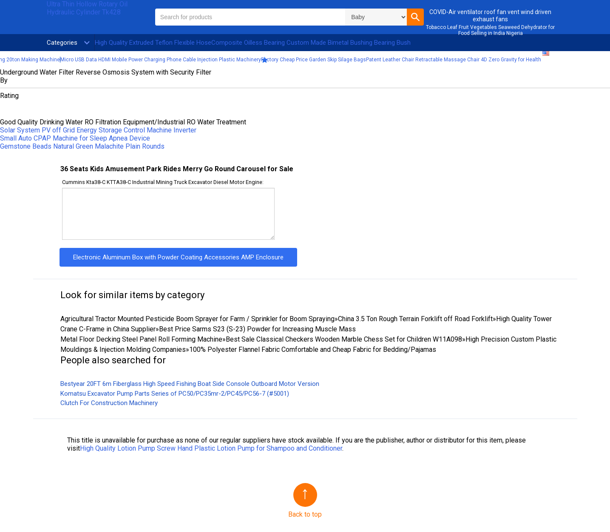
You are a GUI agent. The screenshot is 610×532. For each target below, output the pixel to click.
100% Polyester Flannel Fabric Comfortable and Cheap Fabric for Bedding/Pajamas (312, 349)
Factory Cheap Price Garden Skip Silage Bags (313, 60)
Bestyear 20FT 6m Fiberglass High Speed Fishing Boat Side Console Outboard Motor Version (189, 384)
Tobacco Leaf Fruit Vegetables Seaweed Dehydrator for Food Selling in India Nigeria (490, 30)
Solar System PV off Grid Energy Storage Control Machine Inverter (98, 130)
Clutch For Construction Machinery (109, 403)
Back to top (305, 514)
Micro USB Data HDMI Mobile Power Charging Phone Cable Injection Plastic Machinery (160, 60)
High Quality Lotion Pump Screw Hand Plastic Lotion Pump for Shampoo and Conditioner (211, 448)
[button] (415, 17)
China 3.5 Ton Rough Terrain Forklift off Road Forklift (415, 319)
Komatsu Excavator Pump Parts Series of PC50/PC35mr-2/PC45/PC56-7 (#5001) (174, 393)
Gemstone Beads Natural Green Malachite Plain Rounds (82, 146)
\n (376, 17)
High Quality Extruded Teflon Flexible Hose (153, 42)
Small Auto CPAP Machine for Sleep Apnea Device (75, 138)
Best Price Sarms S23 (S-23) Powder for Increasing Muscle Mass (257, 329)
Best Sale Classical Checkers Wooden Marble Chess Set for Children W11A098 (344, 339)
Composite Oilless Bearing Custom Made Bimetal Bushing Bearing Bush (311, 42)
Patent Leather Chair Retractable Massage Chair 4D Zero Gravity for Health (453, 60)
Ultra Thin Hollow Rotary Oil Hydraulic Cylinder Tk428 (87, 8)
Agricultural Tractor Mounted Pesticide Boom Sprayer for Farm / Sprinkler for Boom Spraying (197, 319)
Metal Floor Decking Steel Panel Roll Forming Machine (141, 339)
